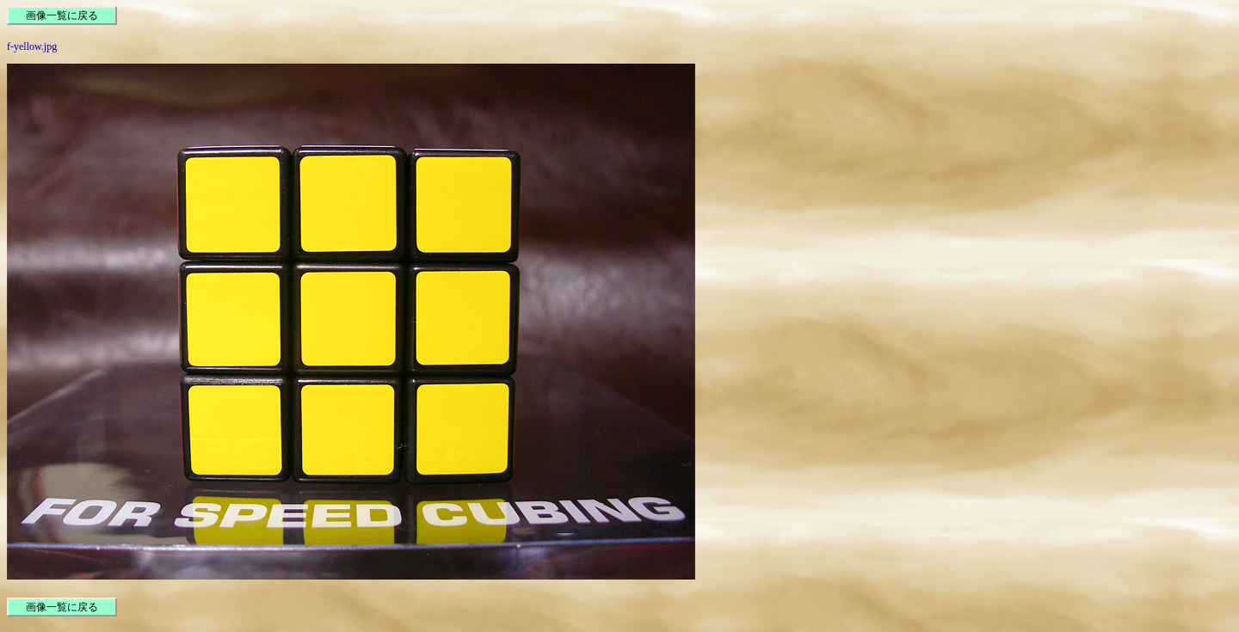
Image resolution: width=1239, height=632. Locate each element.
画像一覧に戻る (62, 15)
